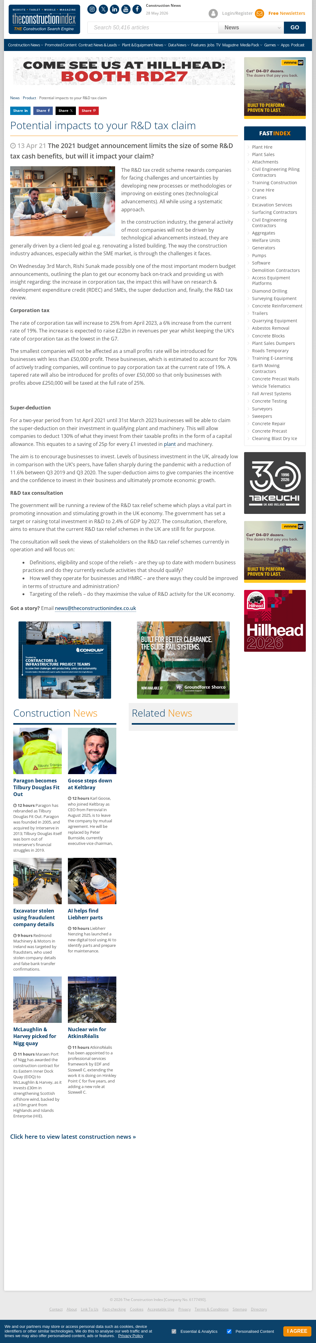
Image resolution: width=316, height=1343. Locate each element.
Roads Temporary (270, 351)
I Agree (297, 1331)
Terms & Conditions (212, 1309)
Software (261, 263)
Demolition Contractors (276, 270)
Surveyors (262, 409)
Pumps (259, 255)
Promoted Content (61, 45)
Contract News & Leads (97, 45)
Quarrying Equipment (274, 321)
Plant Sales (263, 154)
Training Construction (274, 182)
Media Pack (249, 45)
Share (18, 110)
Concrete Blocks (268, 336)
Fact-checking (114, 1309)
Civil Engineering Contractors (269, 222)
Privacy (184, 1309)
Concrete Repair (268, 423)
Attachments (265, 162)
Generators (263, 248)
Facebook (137, 9)
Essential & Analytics (195, 1331)
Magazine (230, 45)
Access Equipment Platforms (271, 280)
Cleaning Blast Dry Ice (274, 438)
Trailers (260, 313)
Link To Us (89, 1309)
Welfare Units (266, 240)
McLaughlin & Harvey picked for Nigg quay (34, 1036)
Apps (285, 45)
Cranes (259, 197)
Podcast (297, 45)
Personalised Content (250, 1331)
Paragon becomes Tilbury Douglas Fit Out (36, 787)
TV (218, 45)
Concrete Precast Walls (275, 379)
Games (270, 45)
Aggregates (263, 233)
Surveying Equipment (274, 298)
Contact (56, 1309)
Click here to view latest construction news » (73, 1136)
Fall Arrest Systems (271, 393)
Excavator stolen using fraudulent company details (34, 917)
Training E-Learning (272, 358)
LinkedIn (114, 9)
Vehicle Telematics (271, 386)
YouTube (126, 9)
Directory (259, 1309)
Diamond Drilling (269, 291)
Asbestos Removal (270, 328)
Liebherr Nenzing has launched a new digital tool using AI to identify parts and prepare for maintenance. (92, 940)
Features (198, 45)
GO (295, 27)
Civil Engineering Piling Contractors (276, 172)
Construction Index (44, 19)
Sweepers (262, 416)
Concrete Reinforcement (277, 306)
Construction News (24, 45)
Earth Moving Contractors (266, 368)
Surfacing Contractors (274, 212)
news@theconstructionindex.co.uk (95, 608)
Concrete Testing (269, 401)
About (72, 1309)
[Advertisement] (124, 1214)
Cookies (136, 1309)
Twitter (103, 9)
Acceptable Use (161, 1309)
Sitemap (240, 1309)
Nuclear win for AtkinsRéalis (87, 1033)
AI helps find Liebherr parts (85, 914)
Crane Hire (263, 190)
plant (170, 444)
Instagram (92, 9)
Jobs (210, 45)
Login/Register (237, 13)
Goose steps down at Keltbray (90, 784)
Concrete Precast (269, 431)
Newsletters (286, 13)
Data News (177, 45)
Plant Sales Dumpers (273, 343)
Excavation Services (272, 205)
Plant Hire (262, 147)
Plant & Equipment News (142, 45)
